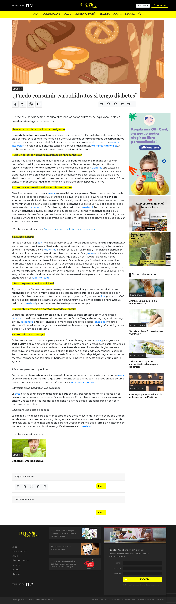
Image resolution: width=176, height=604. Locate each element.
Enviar (101, 486)
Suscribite (143, 6)
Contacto (160, 600)
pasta (97, 340)
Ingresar (159, 5)
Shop (35, 13)
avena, (121, 375)
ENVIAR (144, 579)
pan (39, 242)
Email (118, 563)
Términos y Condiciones (121, 600)
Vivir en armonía (85, 13)
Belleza (104, 13)
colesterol (87, 207)
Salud (67, 13)
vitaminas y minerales (104, 145)
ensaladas (101, 321)
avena (52, 193)
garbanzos (26, 321)
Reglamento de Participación (143, 600)
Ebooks (130, 13)
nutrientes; (50, 249)
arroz (17, 393)
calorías (16, 318)
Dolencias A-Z (51, 13)
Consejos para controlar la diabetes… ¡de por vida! (69, 229)
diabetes (97, 167)
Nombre (117, 568)
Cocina (117, 13)
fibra (103, 296)
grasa (91, 253)
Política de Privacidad (101, 600)
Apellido (117, 574)
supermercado (40, 277)
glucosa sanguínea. (82, 382)
